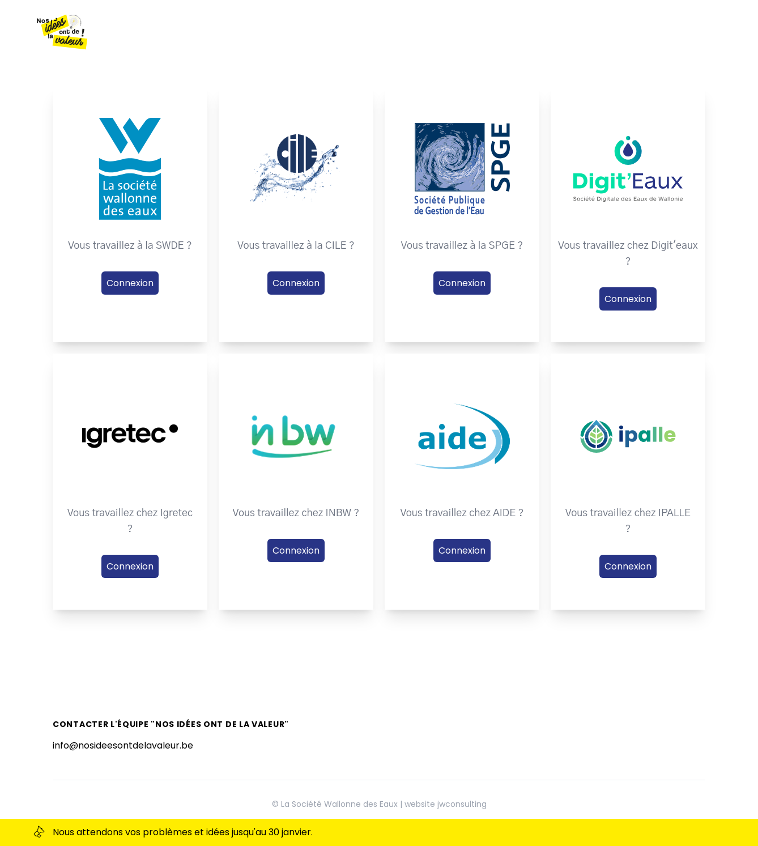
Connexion (130, 283)
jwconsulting (462, 804)
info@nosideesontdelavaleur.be (123, 745)
